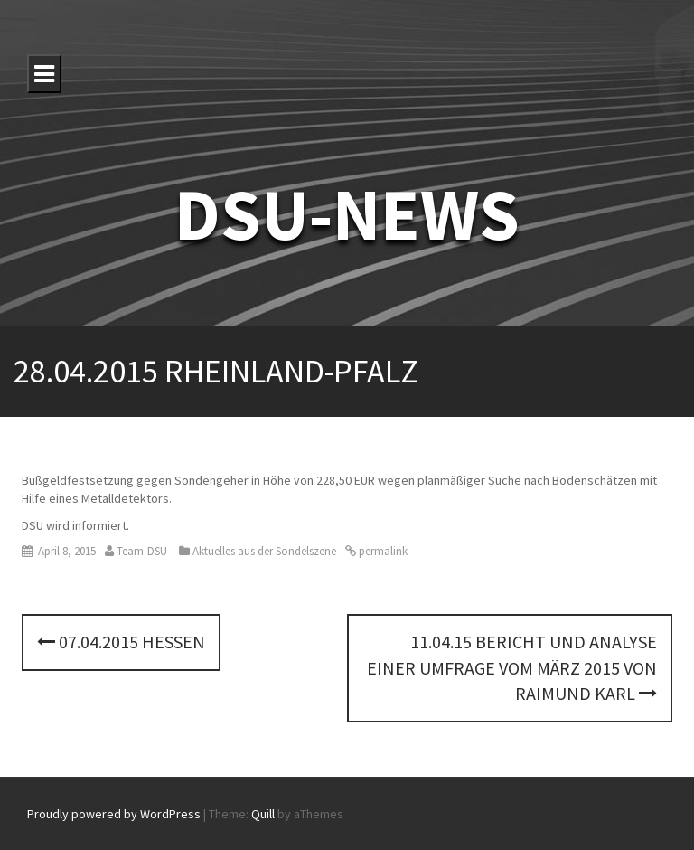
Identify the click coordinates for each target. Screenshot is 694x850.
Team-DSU (142, 551)
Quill (263, 814)
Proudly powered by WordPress (114, 814)
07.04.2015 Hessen (121, 641)
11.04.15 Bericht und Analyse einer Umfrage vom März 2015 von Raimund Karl (512, 667)
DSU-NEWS (347, 214)
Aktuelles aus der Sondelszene (264, 551)
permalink (382, 551)
